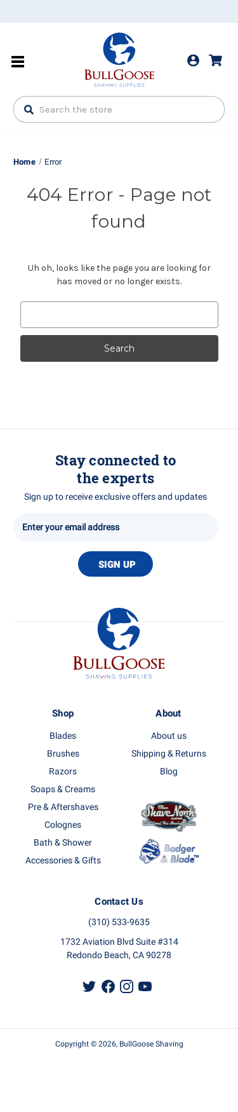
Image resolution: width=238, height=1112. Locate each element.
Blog (169, 771)
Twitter (89, 986)
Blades (63, 736)
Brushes (63, 753)
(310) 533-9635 (119, 922)
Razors (63, 771)
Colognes (62, 825)
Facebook (108, 986)
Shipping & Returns (168, 753)
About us (169, 736)
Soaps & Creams (62, 789)
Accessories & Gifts (63, 860)
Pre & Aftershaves (63, 807)
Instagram (126, 986)
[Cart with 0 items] (221, 61)
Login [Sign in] (193, 61)
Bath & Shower (63, 842)
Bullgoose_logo (119, 58)
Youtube (145, 986)
